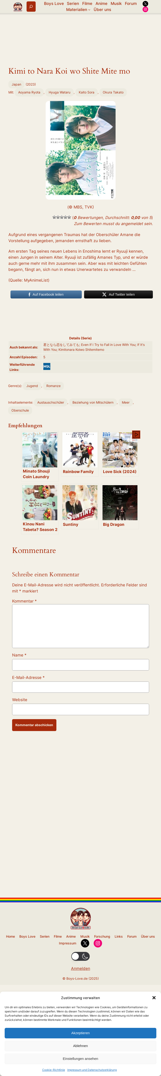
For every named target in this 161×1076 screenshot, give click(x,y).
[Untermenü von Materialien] (89, 9)
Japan (16, 154)
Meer (126, 538)
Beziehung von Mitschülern (92, 538)
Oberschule (20, 546)
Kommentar (24, 805)
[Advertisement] (80, 113)
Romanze (53, 521)
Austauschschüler (50, 538)
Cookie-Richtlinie (53, 1070)
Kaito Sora (86, 162)
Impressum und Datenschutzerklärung (92, 1070)
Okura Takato (113, 162)
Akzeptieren (80, 1033)
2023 (31, 154)
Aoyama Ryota (29, 162)
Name (19, 859)
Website (19, 904)
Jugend (32, 521)
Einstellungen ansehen (80, 1059)
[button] (154, 997)
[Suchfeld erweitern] (31, 6)
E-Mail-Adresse (28, 882)
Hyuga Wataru (59, 162)
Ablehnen (80, 1046)
